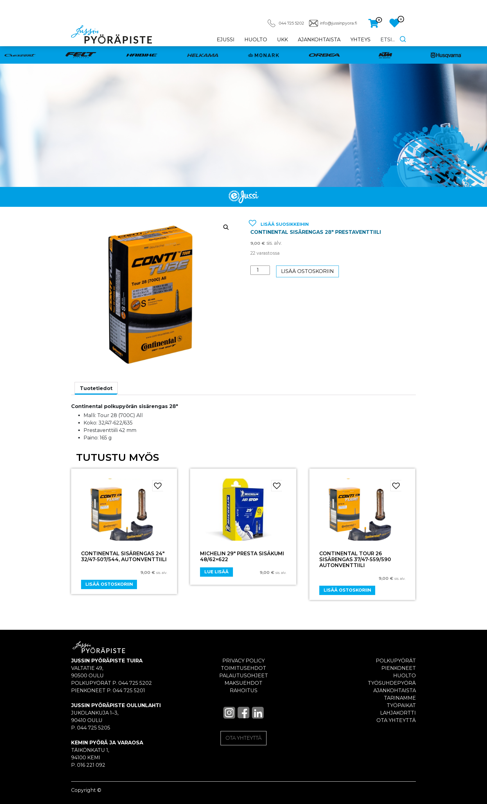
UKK (282, 40)
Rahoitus (243, 690)
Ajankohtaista (319, 40)
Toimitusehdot (243, 668)
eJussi (225, 40)
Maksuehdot (243, 683)
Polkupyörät (396, 661)
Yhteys (360, 40)
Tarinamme (400, 698)
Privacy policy (243, 661)
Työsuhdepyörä (392, 683)
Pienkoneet (398, 668)
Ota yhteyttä (396, 720)
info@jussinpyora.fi (338, 23)
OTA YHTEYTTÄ (243, 738)
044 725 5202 (291, 23)
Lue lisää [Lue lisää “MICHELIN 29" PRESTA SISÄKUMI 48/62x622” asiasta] (216, 571)
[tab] (96, 388)
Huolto (255, 40)
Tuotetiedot (96, 388)
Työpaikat (401, 705)
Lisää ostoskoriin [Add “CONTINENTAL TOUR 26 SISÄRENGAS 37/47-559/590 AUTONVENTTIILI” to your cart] (347, 590)
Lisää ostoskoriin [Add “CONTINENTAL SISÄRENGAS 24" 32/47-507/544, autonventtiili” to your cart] (109, 584)
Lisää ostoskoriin (307, 271)
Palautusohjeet (243, 676)
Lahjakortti (398, 713)
